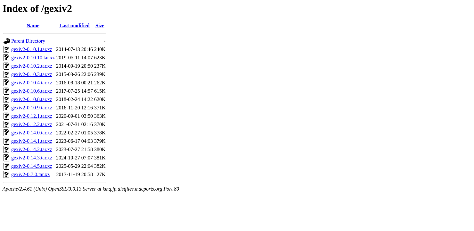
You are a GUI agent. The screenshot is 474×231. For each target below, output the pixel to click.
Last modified (74, 25)
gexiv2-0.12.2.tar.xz (31, 124)
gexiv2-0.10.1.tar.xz (31, 49)
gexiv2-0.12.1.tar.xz (31, 116)
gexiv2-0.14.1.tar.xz (31, 141)
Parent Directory (28, 41)
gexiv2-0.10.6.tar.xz (31, 91)
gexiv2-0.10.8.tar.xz (31, 99)
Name (33, 25)
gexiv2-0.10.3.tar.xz (31, 74)
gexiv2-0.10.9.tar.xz (31, 107)
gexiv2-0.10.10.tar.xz (33, 57)
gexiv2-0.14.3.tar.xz (31, 157)
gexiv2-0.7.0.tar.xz (30, 174)
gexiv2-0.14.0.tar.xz (31, 132)
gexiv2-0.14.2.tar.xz (31, 149)
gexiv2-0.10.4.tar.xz (31, 82)
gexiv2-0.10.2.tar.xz (31, 66)
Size (99, 25)
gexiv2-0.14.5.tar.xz (31, 166)
